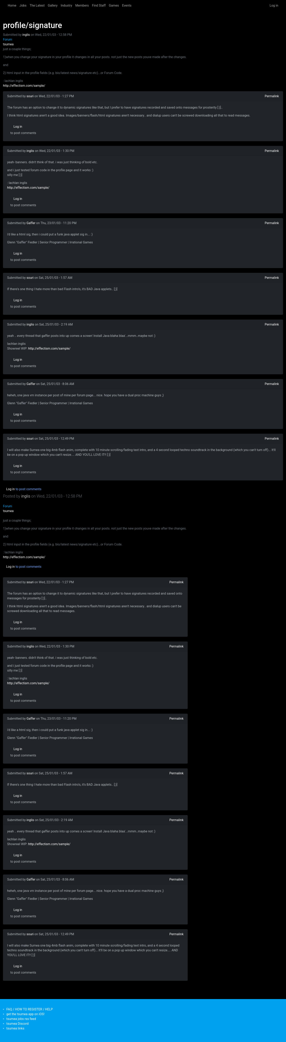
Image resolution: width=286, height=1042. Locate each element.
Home (12, 5)
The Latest (37, 5)
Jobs (22, 5)
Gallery (53, 5)
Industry (66, 5)
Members (82, 5)
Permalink (272, 96)
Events (126, 5)
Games (114, 5)
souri (30, 96)
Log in (274, 5)
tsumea (8, 44)
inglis (26, 35)
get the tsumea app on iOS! (25, 1014)
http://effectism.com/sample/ (24, 85)
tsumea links (15, 1028)
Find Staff (99, 5)
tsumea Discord (17, 1023)
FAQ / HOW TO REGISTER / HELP (29, 1009)
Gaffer (31, 223)
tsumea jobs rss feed (21, 1019)
